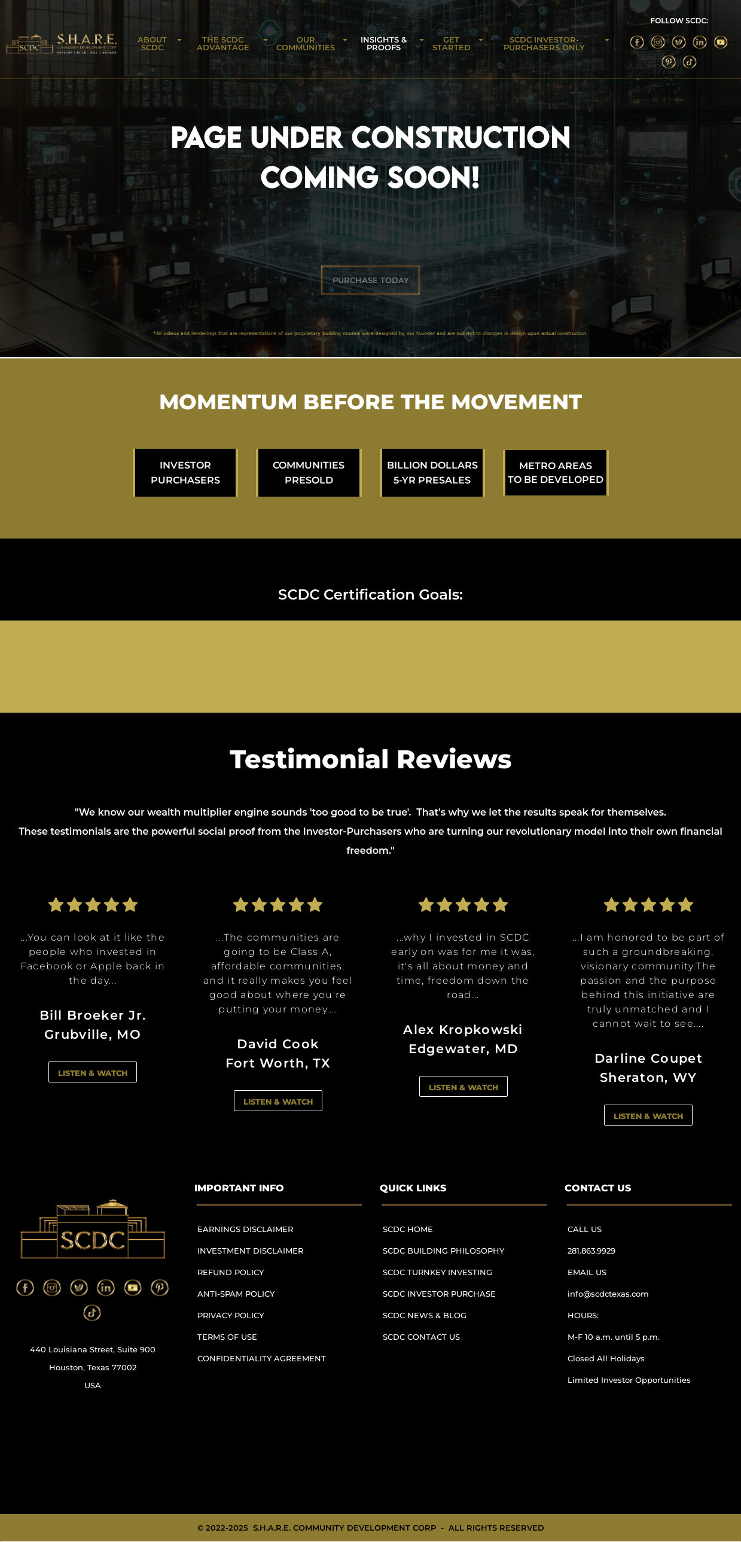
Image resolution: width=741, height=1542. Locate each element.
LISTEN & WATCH (92, 1073)
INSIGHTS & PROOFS (384, 43)
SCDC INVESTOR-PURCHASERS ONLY (544, 43)
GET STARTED (451, 43)
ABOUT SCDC (152, 43)
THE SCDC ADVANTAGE (223, 43)
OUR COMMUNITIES (305, 43)
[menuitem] (266, 1234)
